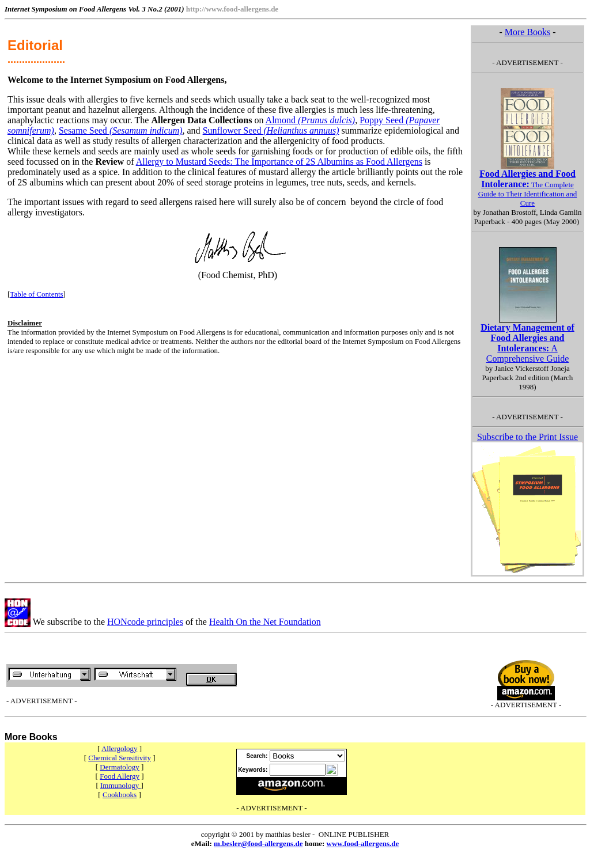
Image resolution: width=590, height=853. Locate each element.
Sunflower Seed (271, 130)
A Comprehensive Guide (527, 343)
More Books (528, 32)
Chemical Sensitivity (119, 757)
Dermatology (119, 767)
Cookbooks (120, 794)
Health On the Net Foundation (265, 622)
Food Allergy (119, 776)
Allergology (119, 748)
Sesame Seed (121, 130)
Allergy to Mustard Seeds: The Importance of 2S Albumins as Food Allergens (279, 161)
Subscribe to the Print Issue (527, 437)
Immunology (120, 785)
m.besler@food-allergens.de (258, 843)
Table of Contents (36, 294)
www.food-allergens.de (363, 843)
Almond (310, 120)
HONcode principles (145, 622)
